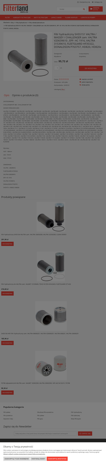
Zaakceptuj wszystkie (57, 459)
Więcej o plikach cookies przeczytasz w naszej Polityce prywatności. (24, 454)
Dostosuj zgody (38, 459)
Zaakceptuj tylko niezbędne (17, 459)
